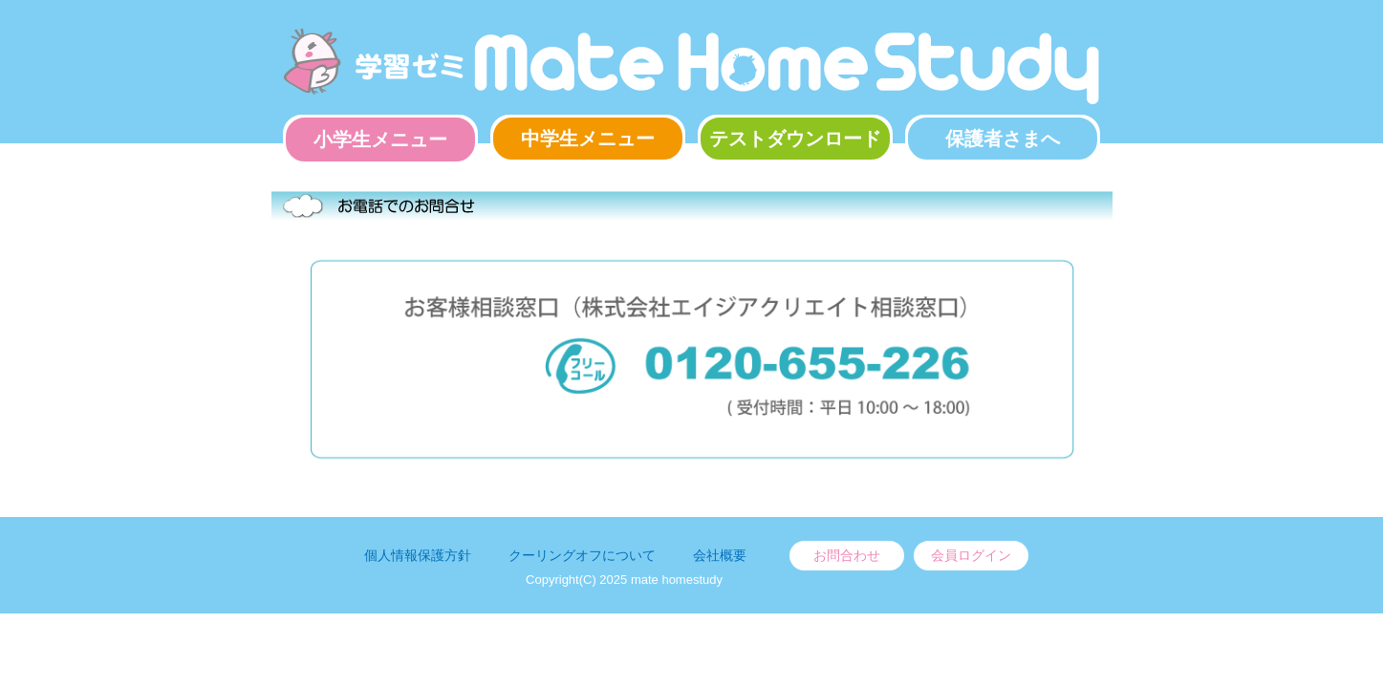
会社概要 (719, 555)
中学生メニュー (588, 138)
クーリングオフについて (582, 555)
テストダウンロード (795, 138)
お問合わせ (846, 555)
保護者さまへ (1002, 138)
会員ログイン (971, 555)
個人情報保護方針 (417, 555)
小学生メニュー (380, 139)
